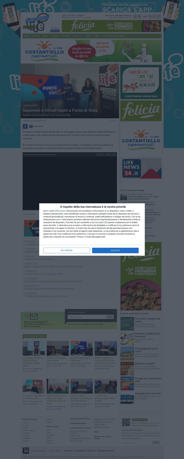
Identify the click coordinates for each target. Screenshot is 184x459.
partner (62, 211)
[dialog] (92, 229)
